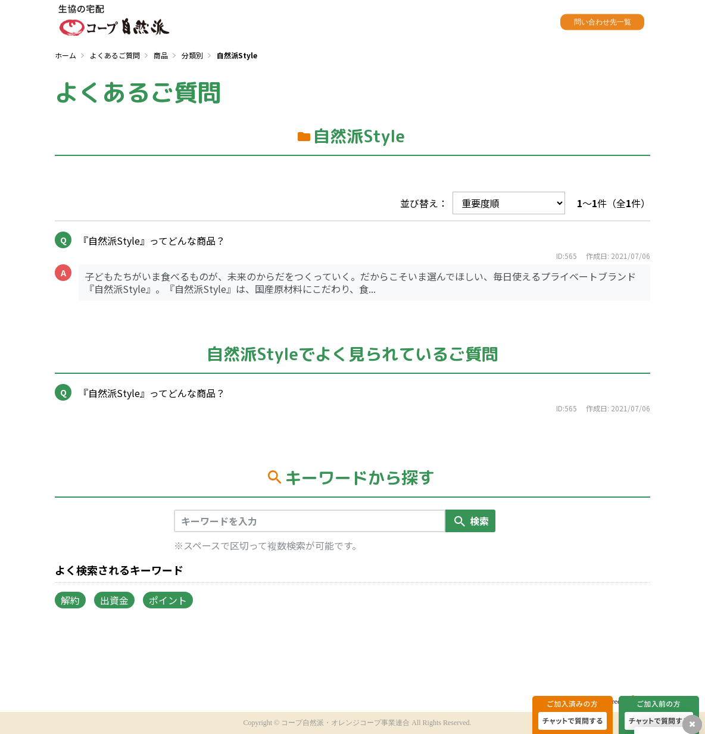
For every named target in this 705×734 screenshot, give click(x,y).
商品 (161, 55)
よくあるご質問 (115, 55)
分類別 (192, 55)
